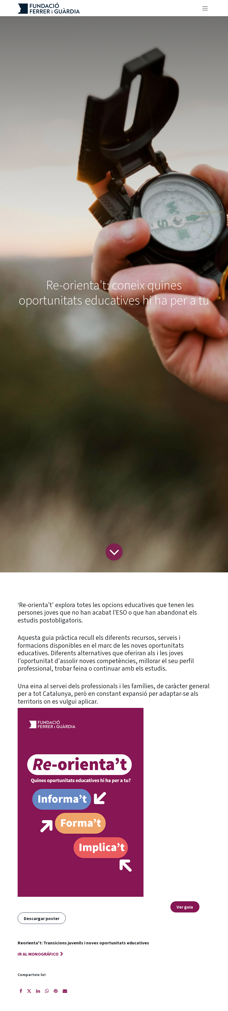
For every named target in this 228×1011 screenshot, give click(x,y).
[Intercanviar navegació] (205, 8)
